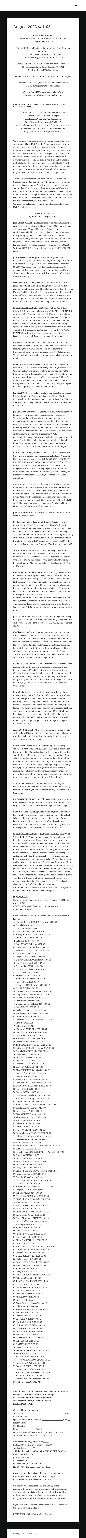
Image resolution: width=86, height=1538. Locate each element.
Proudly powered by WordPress (25, 1533)
